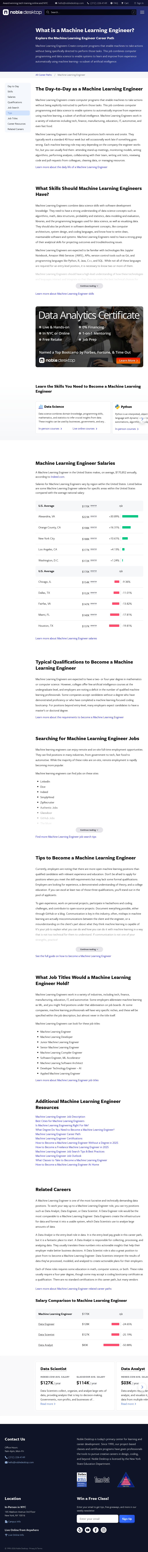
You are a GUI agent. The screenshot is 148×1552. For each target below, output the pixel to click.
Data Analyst (45, 1345)
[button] (142, 419)
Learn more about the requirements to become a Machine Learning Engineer (80, 717)
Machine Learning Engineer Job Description (60, 1116)
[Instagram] (104, 1530)
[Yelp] (80, 1530)
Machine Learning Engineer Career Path (58, 1134)
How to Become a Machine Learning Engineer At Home (67, 1164)
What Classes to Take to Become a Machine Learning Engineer (71, 1160)
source (93, 505)
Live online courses (85, 428)
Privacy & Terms (35, 1548)
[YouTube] (88, 1530)
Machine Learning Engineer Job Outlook (58, 1156)
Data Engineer (46, 1324)
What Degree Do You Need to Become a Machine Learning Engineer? (75, 1130)
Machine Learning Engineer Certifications (59, 1138)
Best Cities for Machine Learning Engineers (60, 1121)
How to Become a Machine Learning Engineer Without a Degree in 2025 (77, 1143)
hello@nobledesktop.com (19, 1462)
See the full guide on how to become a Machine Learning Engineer (73, 956)
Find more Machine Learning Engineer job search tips (66, 837)
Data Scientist (46, 1334)
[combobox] (90, 12)
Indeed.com (57, 477)
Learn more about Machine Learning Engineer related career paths (74, 1289)
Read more (48, 1404)
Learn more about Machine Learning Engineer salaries (66, 638)
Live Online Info (14, 1535)
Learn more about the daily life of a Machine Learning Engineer (71, 167)
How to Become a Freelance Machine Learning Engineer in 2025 (72, 1147)
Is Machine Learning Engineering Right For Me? (62, 1125)
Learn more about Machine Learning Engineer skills (65, 293)
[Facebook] (96, 1530)
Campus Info (13, 1521)
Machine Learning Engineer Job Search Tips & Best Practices (70, 1151)
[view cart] (126, 3)
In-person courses (51, 428)
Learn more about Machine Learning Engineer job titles (67, 1080)
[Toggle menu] (142, 12)
